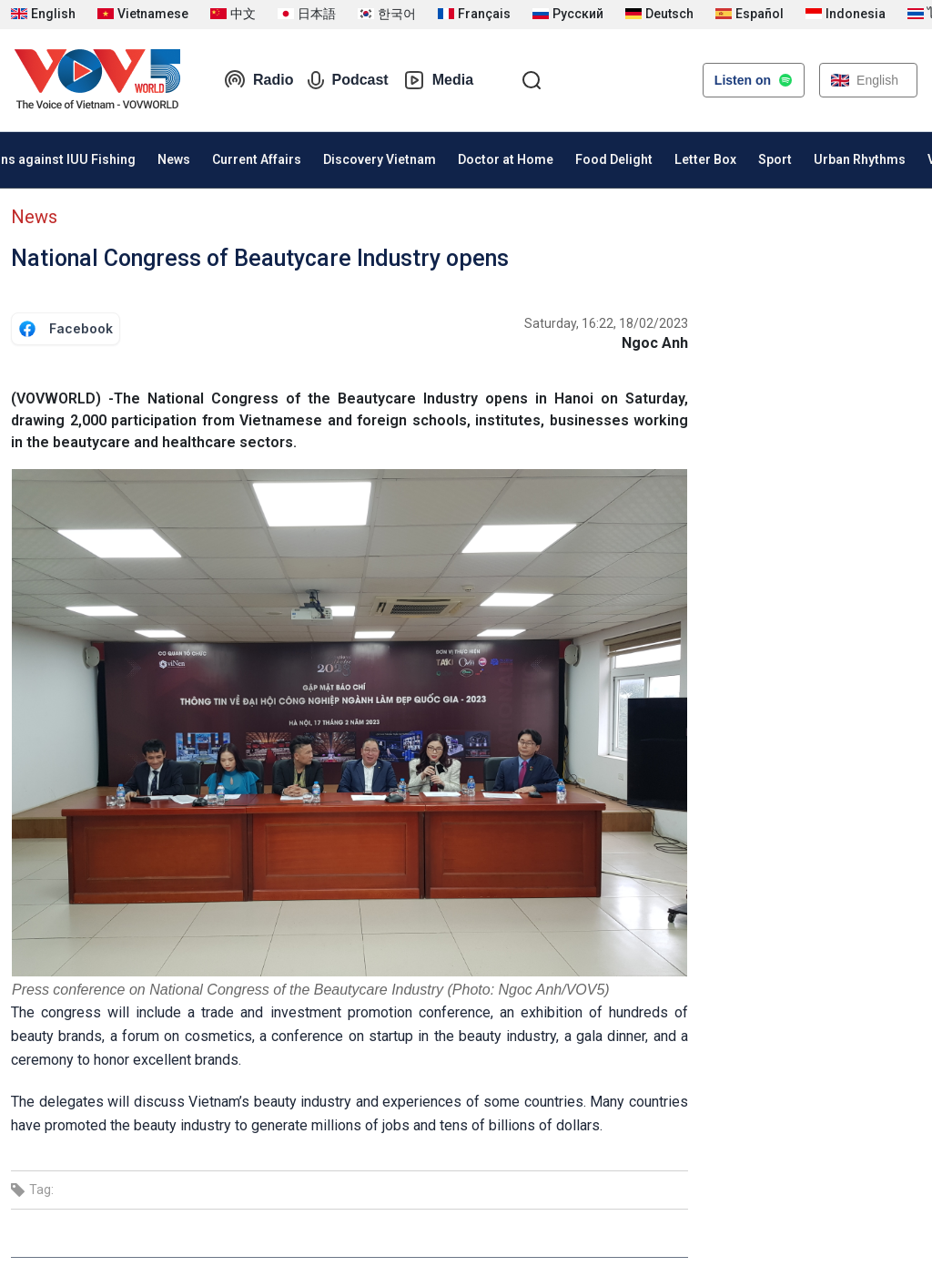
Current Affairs (256, 159)
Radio (258, 80)
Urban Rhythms (860, 159)
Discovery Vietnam (379, 159)
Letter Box (705, 159)
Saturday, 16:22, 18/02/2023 (606, 323)
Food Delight (614, 159)
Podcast (348, 80)
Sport (775, 159)
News (173, 159)
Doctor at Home (505, 159)
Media (438, 80)
